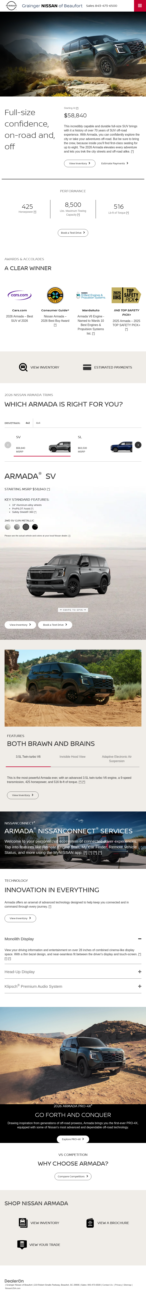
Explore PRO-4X (73, 1139)
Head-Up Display (20, 972)
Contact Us (107, 1285)
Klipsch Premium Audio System (33, 986)
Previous (8, 445)
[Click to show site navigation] (140, 6)
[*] (77, 108)
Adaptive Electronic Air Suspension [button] (117, 758)
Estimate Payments (115, 163)
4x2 (28, 423)
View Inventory (79, 163)
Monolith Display (19, 939)
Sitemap (127, 1285)
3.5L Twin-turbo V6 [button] (28, 756)
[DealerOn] (14, 1280)
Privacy (118, 1285)
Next (138, 445)
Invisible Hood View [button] (73, 756)
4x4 (38, 423)
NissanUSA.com (12, 1288)
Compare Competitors (73, 1176)
